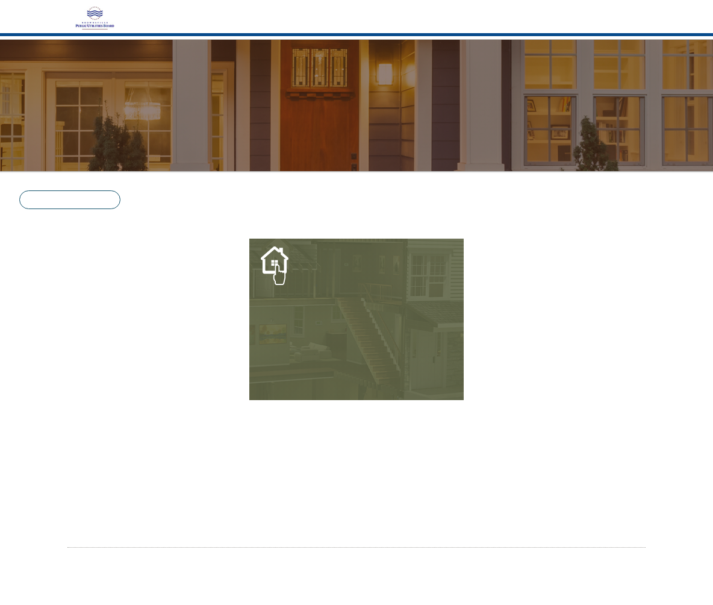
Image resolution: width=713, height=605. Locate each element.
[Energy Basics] (357, 319)
